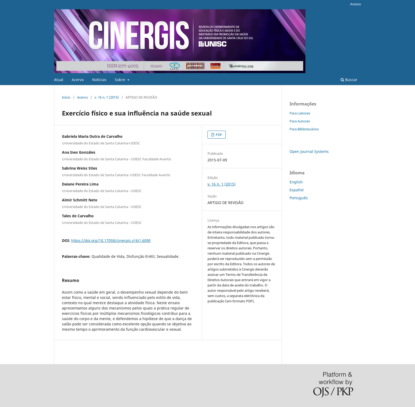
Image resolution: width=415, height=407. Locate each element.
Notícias (99, 79)
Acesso (355, 4)
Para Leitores (300, 113)
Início (66, 97)
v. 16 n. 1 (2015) (106, 97)
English (296, 181)
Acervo (78, 79)
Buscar (349, 79)
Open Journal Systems (309, 151)
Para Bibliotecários (304, 129)
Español (297, 189)
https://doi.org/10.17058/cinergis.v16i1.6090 (111, 240)
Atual (58, 79)
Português (299, 197)
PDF (218, 134)
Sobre (120, 79)
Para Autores (300, 121)
